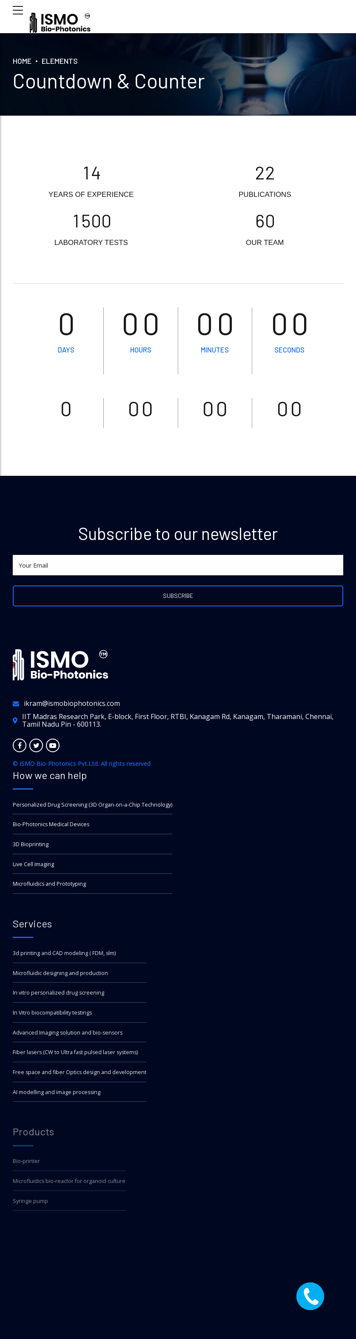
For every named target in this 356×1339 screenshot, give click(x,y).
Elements (60, 60)
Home (22, 60)
